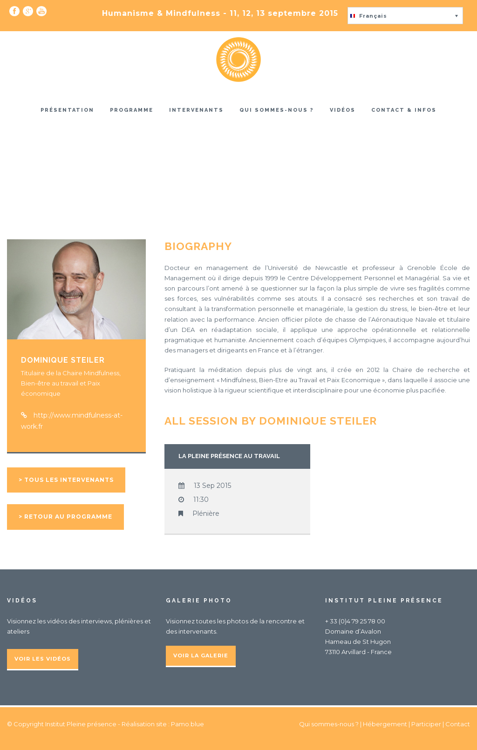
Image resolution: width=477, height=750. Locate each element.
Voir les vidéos (42, 658)
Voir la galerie (200, 655)
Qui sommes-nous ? (276, 110)
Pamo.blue (187, 724)
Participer (426, 724)
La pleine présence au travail (229, 456)
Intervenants (196, 110)
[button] (405, 15)
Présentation (67, 110)
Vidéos (342, 110)
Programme (131, 110)
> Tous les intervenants (66, 479)
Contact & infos (403, 110)
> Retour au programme (65, 516)
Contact (457, 724)
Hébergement (385, 724)
